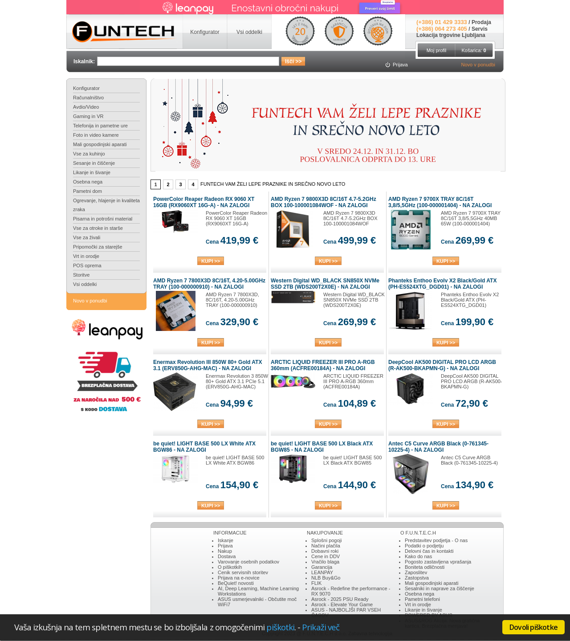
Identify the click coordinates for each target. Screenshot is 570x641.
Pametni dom (87, 191)
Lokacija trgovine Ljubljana (450, 35)
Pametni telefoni (422, 599)
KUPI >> (210, 261)
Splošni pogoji (326, 540)
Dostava (227, 556)
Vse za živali (86, 237)
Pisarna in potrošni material (102, 218)
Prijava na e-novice (239, 577)
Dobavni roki (324, 551)
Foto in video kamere (96, 135)
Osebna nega (87, 181)
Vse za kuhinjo (89, 153)
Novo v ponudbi (478, 64)
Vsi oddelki (85, 284)
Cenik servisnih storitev (243, 572)
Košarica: (473, 50)
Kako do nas (418, 556)
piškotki (280, 627)
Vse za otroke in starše (98, 228)
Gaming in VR (88, 116)
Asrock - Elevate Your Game (342, 604)
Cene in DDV (325, 556)
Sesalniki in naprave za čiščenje (439, 588)
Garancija (321, 567)
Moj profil (437, 50)
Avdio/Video (86, 107)
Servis (480, 29)
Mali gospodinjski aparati (99, 144)
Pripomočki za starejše (97, 246)
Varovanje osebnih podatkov (248, 561)
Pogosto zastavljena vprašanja (438, 561)
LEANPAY (322, 572)
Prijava (225, 545)
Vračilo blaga (325, 561)
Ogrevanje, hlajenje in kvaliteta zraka (106, 205)
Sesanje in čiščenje (94, 163)
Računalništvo (88, 97)
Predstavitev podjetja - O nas (436, 540)
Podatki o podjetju (424, 545)
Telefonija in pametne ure (100, 125)
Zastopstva (417, 577)
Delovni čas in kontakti (429, 551)
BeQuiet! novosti (236, 583)
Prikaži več (320, 627)
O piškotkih (230, 567)
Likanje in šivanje (91, 172)
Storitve (81, 275)
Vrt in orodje (86, 256)
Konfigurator (86, 88)
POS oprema (87, 265)
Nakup (225, 551)
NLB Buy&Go (325, 577)
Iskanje (225, 540)
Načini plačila (325, 545)
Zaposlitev (416, 572)
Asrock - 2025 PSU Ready (339, 599)
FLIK (316, 583)
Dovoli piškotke (533, 627)
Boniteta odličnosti (424, 567)
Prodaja (481, 22)
